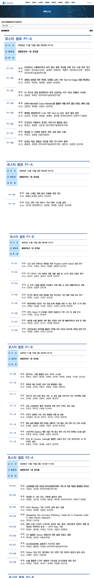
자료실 (73, 2)
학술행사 (47, 2)
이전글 (3, 30)
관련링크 (67, 2)
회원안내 (54, 2)
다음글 (7, 30)
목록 (91, 30)
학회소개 (27, 2)
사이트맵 (21, 567)
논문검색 (40, 2)
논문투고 (34, 2)
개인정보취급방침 (38, 567)
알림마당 (60, 2)
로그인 (88, 2)
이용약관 (28, 567)
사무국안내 (12, 567)
